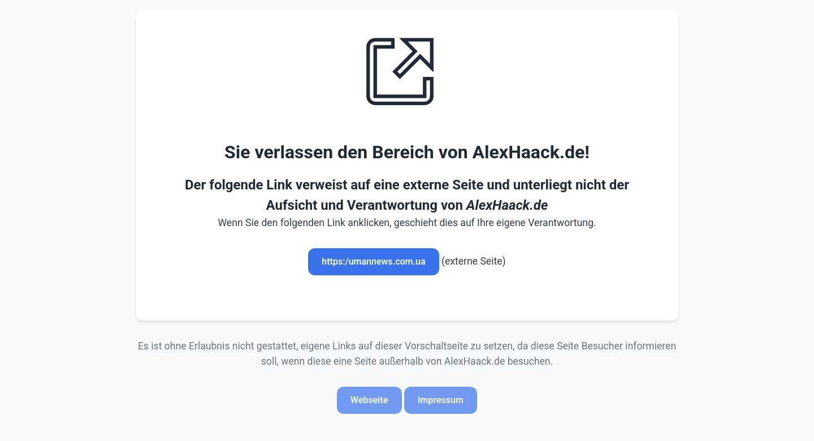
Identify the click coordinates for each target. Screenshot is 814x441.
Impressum (441, 400)
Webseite (369, 400)
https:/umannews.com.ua (373, 261)
